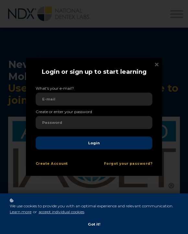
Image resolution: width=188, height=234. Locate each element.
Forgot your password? (128, 164)
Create (43, 164)
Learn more (20, 211)
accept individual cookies (61, 211)
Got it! (94, 224)
